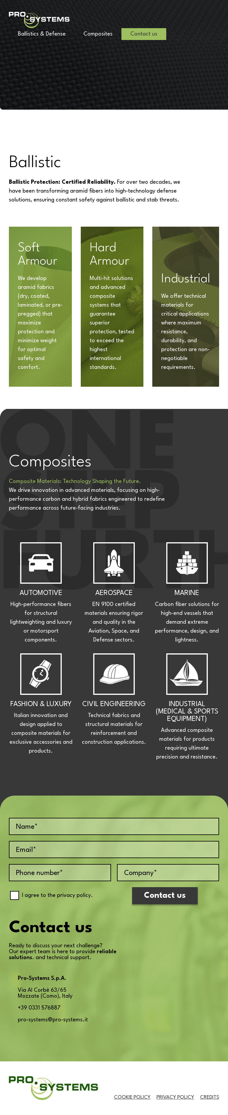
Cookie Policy (132, 1097)
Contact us (143, 34)
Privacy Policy (175, 1097)
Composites (98, 34)
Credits (209, 1097)
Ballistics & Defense (42, 34)
